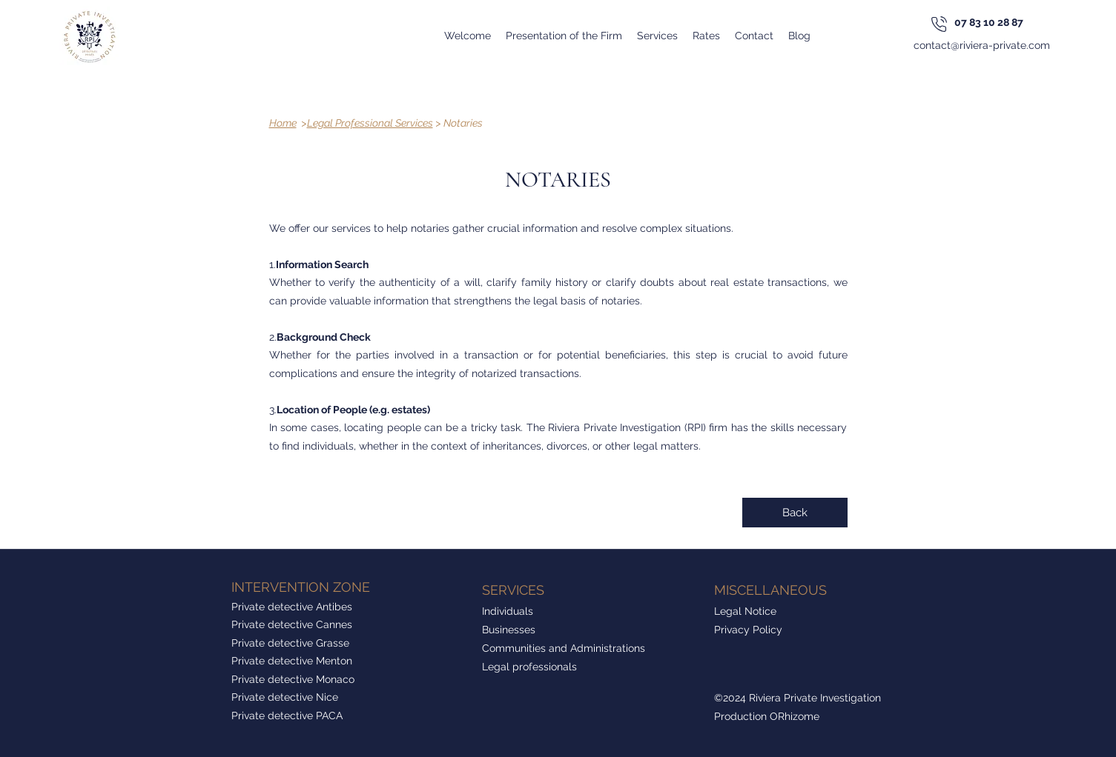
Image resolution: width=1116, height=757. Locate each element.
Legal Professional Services (370, 123)
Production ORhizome (766, 716)
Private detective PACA (287, 715)
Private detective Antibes (291, 607)
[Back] (795, 512)
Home (283, 123)
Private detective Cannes (291, 624)
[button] (657, 35)
